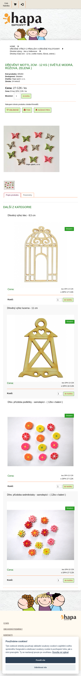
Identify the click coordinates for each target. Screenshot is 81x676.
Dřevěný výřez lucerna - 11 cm (22, 308)
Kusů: (10, 299)
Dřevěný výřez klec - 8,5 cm (21, 215)
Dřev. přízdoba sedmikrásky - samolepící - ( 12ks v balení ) (36, 495)
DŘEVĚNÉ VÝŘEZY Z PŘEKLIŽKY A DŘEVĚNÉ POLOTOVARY (35, 49)
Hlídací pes (42, 110)
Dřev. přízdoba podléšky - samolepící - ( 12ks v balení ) (35, 402)
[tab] (12, 195)
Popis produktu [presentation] (12, 195)
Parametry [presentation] (27, 195)
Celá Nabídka (6, 4)
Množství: (9, 96)
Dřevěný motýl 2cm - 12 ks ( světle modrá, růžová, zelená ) (32, 54)
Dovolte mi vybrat (60, 652)
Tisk (27, 110)
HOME (12, 46)
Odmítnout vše (40, 667)
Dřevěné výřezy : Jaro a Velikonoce (23, 51)
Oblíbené (13, 110)
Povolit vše (40, 660)
